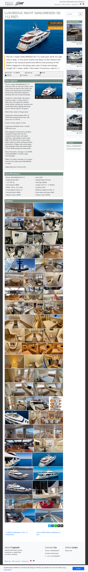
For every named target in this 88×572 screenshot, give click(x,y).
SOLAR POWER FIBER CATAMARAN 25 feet (48, 534)
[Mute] (57, 97)
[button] (48, 91)
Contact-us (74, 4)
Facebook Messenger (74, 149)
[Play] (37, 97)
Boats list (57, 4)
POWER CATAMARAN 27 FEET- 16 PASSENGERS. (17, 534)
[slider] (47, 97)
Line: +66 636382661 (53, 556)
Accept (78, 569)
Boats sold (68, 551)
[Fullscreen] (60, 97)
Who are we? (66, 4)
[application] (48, 91)
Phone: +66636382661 (74, 146)
